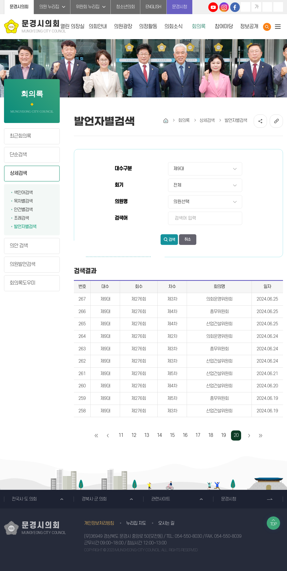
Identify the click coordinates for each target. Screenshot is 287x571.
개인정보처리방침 (99, 523)
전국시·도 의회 (24, 499)
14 (159, 435)
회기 (119, 185)
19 (223, 435)
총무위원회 (219, 311)
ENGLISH (153, 7)
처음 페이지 (96, 435)
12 (133, 435)
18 (210, 435)
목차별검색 (23, 201)
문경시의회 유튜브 (213, 7)
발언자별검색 (25, 226)
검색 (172, 239)
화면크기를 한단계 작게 (267, 7)
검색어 (121, 218)
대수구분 (123, 168)
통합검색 (267, 27)
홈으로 (166, 120)
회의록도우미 (22, 283)
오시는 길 (166, 523)
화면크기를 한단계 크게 (245, 7)
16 (184, 435)
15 (172, 435)
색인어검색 (23, 192)
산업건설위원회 (219, 324)
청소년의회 (125, 7)
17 (197, 435)
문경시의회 (19, 7)
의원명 (121, 201)
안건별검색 (23, 209)
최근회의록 (20, 136)
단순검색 (18, 155)
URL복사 (276, 121)
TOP (273, 524)
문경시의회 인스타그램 (224, 7)
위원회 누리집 (87, 7)
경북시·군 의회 (94, 499)
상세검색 (18, 173)
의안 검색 (19, 246)
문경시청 (179, 7)
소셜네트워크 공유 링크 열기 (260, 121)
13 (146, 435)
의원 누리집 (49, 7)
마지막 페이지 (260, 435)
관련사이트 (160, 499)
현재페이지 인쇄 (278, 7)
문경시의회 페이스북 (235, 7)
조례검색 (21, 218)
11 (120, 435)
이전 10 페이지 (108, 435)
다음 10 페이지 (249, 435)
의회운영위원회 (219, 299)
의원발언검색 (22, 264)
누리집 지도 (136, 523)
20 (236, 435)
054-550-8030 (188, 536)
